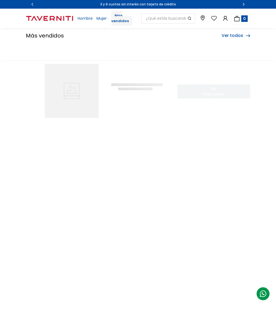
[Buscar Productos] (189, 18)
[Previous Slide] (32, 4)
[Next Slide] (243, 4)
